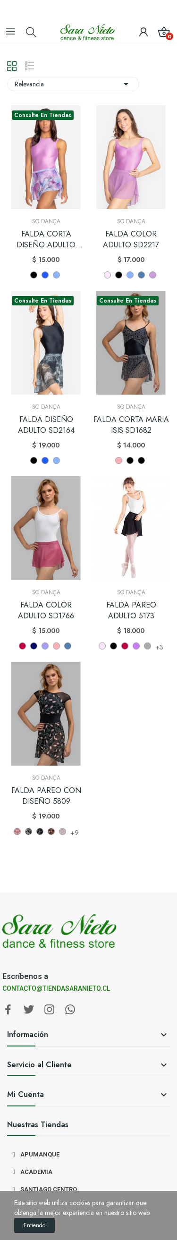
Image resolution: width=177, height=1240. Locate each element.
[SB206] (28, 831)
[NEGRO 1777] (130, 460)
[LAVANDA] (56, 274)
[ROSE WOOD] (118, 460)
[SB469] (62, 831)
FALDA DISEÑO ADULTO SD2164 (46, 424)
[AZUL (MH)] (33, 646)
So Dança (46, 221)
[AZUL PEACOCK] (141, 274)
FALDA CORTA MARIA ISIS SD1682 (131, 424)
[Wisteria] (152, 274)
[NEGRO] (33, 274)
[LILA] (45, 646)
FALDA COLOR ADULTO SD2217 (131, 239)
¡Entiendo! (34, 1225)
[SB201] (17, 831)
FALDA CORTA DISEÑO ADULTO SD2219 (46, 239)
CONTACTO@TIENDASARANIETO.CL (56, 988)
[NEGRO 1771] (141, 460)
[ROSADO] (107, 274)
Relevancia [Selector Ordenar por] (73, 84)
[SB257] (51, 831)
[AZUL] (45, 274)
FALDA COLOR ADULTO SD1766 (46, 610)
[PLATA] (147, 646)
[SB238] (39, 831)
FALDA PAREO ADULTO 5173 (131, 610)
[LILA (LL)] (136, 646)
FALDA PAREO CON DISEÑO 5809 (46, 795)
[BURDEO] (22, 646)
